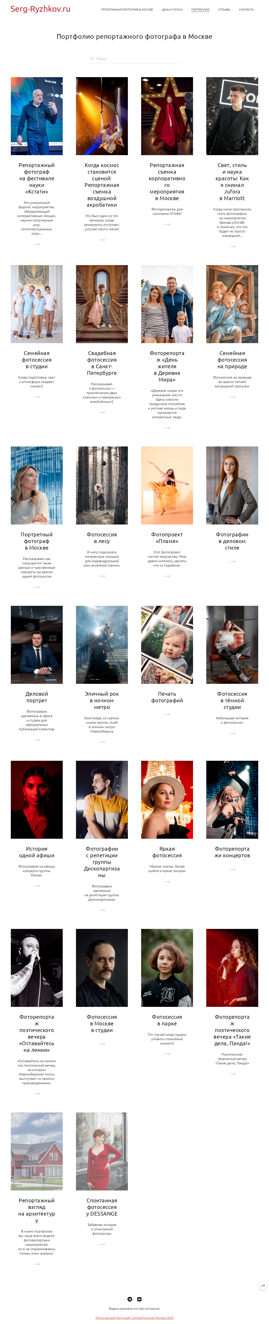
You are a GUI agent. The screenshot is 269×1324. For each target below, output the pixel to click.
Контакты (246, 9)
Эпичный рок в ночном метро (102, 700)
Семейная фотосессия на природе (232, 359)
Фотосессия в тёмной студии (232, 700)
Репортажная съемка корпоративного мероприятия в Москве (167, 181)
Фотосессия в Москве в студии (102, 1023)
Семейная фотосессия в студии (37, 359)
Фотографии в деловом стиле (232, 541)
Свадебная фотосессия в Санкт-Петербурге (102, 363)
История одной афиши (36, 851)
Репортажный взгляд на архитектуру (36, 1210)
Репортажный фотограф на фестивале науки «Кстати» (37, 178)
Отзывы (224, 9)
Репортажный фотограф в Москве (127, 9)
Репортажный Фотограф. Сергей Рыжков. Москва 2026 (134, 1321)
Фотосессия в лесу (102, 537)
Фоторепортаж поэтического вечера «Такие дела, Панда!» (232, 1029)
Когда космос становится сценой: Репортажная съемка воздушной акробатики (102, 185)
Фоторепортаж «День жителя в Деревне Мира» (167, 366)
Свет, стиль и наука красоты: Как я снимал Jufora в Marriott (232, 181)
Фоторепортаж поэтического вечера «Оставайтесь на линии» (36, 1033)
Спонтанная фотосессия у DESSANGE (102, 1207)
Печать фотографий (167, 696)
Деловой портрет (37, 696)
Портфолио (200, 9)
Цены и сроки (172, 9)
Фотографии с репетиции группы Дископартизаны (102, 861)
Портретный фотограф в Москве (37, 541)
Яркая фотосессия (167, 851)
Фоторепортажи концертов (232, 851)
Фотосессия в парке (167, 1019)
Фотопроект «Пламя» (167, 537)
